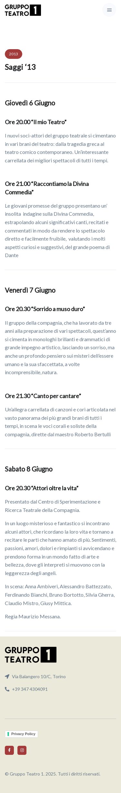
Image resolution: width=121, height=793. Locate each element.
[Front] (23, 10)
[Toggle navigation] (109, 10)
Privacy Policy (23, 734)
